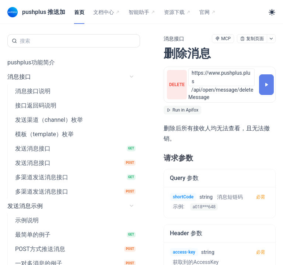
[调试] (266, 84)
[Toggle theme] (272, 12)
